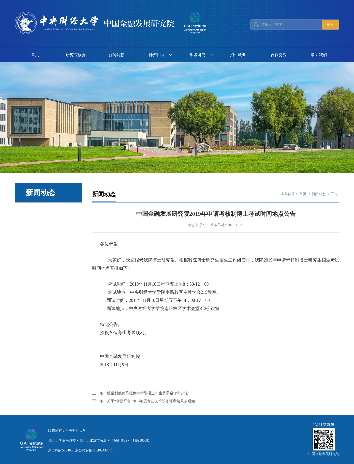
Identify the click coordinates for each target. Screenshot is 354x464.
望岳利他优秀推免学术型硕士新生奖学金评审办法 (147, 393)
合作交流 (278, 55)
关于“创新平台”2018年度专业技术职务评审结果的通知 (151, 401)
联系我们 (319, 55)
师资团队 (157, 55)
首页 (35, 55)
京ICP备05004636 (61, 450)
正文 (334, 194)
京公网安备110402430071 (94, 450)
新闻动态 (116, 55)
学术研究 (197, 55)
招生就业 (238, 55)
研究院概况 (76, 55)
